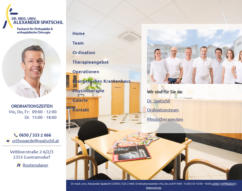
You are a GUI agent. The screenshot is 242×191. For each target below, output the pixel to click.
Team (78, 42)
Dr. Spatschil (158, 100)
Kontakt (80, 109)
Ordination (83, 52)
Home (78, 33)
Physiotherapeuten (165, 118)
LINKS (215, 183)
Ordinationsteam (163, 109)
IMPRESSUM (228, 183)
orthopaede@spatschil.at (35, 140)
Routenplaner (35, 164)
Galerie (80, 100)
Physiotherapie (88, 90)
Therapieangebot (90, 61)
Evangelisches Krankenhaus (101, 81)
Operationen (85, 71)
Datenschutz (153, 187)
